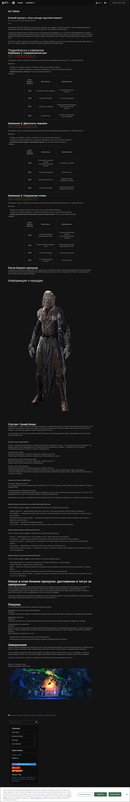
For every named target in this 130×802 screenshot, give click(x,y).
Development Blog (17, 736)
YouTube (16, 768)
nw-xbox (32, 715)
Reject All (100, 794)
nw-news (19, 715)
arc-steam (22, 779)
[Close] (127, 794)
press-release (22, 777)
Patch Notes (15, 732)
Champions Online (17, 755)
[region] (65, 794)
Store (20, 3)
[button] (6, 2)
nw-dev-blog (52, 715)
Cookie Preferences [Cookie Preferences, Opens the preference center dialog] (85, 794)
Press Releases (16, 744)
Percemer (13, 20)
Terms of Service (36, 798)
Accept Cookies (115, 794)
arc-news (14, 777)
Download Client (119, 3)
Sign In (99, 3)
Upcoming (15, 740)
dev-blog (46, 715)
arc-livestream (16, 781)
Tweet (9, 23)
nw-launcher (26, 715)
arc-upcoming (30, 779)
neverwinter (13, 715)
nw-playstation (39, 715)
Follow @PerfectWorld (24, 764)
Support (30, 3)
